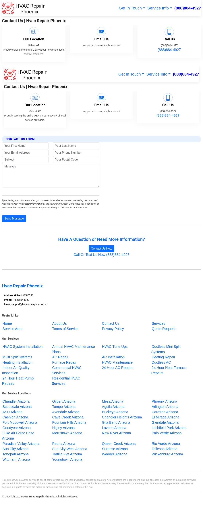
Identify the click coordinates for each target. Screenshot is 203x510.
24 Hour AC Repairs (117, 368)
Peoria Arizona (63, 444)
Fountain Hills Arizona (69, 423)
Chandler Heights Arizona (122, 417)
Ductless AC (161, 362)
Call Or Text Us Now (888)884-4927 (101, 255)
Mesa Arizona (112, 402)
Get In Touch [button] (130, 8)
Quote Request (163, 329)
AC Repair (60, 357)
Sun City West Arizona (69, 449)
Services (158, 323)
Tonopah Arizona (16, 454)
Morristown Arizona (67, 433)
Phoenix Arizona (164, 402)
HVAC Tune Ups (114, 347)
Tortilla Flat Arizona (67, 454)
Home (7, 323)
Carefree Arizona (165, 412)
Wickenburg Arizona (167, 454)
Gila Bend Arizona (116, 423)
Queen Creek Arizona (119, 444)
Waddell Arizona (114, 454)
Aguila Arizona (113, 407)
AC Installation (113, 357)
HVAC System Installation (23, 347)
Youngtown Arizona (67, 460)
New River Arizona (116, 433)
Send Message (14, 218)
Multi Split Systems (17, 357)
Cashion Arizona (15, 417)
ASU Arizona (13, 412)
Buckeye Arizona (115, 412)
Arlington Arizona (165, 407)
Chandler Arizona (16, 402)
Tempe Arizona (64, 407)
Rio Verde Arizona (166, 444)
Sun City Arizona (16, 449)
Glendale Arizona (165, 423)
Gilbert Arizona (63, 402)
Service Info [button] (158, 8)
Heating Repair (163, 357)
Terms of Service (65, 329)
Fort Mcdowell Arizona (20, 423)
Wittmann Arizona (16, 460)
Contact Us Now (101, 248)
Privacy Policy (113, 329)
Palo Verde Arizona (167, 433)
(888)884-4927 (187, 8)
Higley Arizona (63, 428)
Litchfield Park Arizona (169, 428)
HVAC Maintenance (117, 362)
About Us (59, 323)
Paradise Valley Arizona (21, 444)
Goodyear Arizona (17, 428)
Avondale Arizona (66, 412)
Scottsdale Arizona (17, 407)
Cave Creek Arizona (68, 417)
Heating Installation (17, 362)
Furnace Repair (64, 362)
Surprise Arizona (115, 449)
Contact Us (110, 323)
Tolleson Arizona (164, 449)
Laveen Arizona (114, 428)
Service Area (13, 329)
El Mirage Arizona (165, 417)
